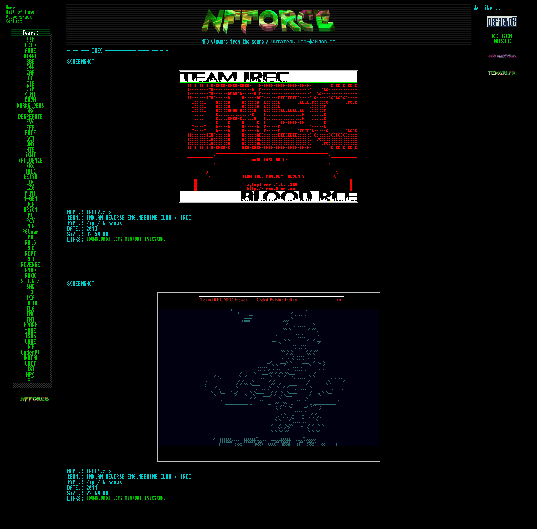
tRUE (30, 330)
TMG (30, 314)
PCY (30, 221)
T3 (30, 292)
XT (30, 380)
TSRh (30, 336)
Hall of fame (19, 12)
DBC (30, 111)
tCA (30, 298)
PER (30, 226)
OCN (30, 204)
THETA (30, 303)
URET (30, 363)
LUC (30, 182)
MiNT (30, 193)
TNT (30, 319)
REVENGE (30, 265)
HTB (30, 149)
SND (30, 287)
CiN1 (30, 94)
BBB (30, 61)
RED (30, 248)
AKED (30, 45)
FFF (30, 127)
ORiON (30, 210)
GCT (30, 138)
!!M (30, 40)
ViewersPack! (19, 17)
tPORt (30, 325)
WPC (30, 374)
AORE (30, 51)
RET (30, 259)
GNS (30, 144)
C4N (30, 67)
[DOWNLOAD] (98, 239)
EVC (30, 122)
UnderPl (30, 352)
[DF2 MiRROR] (127, 239)
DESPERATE (30, 116)
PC (30, 215)
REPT (30, 254)
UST (30, 369)
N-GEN (30, 199)
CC (30, 78)
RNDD (30, 270)
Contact (13, 21)
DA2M (30, 100)
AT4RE (30, 56)
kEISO (30, 177)
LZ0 (30, 188)
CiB (30, 83)
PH (30, 237)
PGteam (30, 232)
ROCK (30, 276)
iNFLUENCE (30, 160)
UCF (30, 347)
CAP (30, 72)
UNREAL (30, 358)
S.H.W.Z (30, 281)
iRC (30, 166)
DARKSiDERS (30, 105)
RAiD (30, 243)
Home (10, 7)
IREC (30, 171)
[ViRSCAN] (155, 239)
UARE (30, 341)
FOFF (30, 133)
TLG (30, 308)
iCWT (30, 155)
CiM (30, 89)
